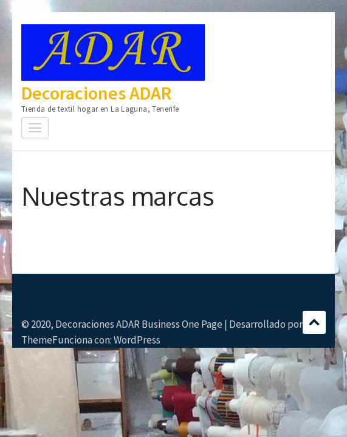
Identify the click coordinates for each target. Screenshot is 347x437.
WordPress (137, 340)
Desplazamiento (314, 322)
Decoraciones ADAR (96, 92)
